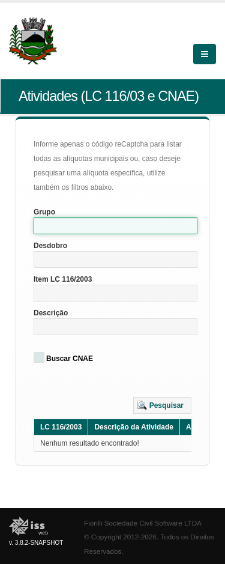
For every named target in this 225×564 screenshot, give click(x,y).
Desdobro (50, 245)
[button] (162, 405)
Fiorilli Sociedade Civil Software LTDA (143, 523)
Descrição (51, 313)
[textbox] (115, 225)
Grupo (44, 212)
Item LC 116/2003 (63, 279)
